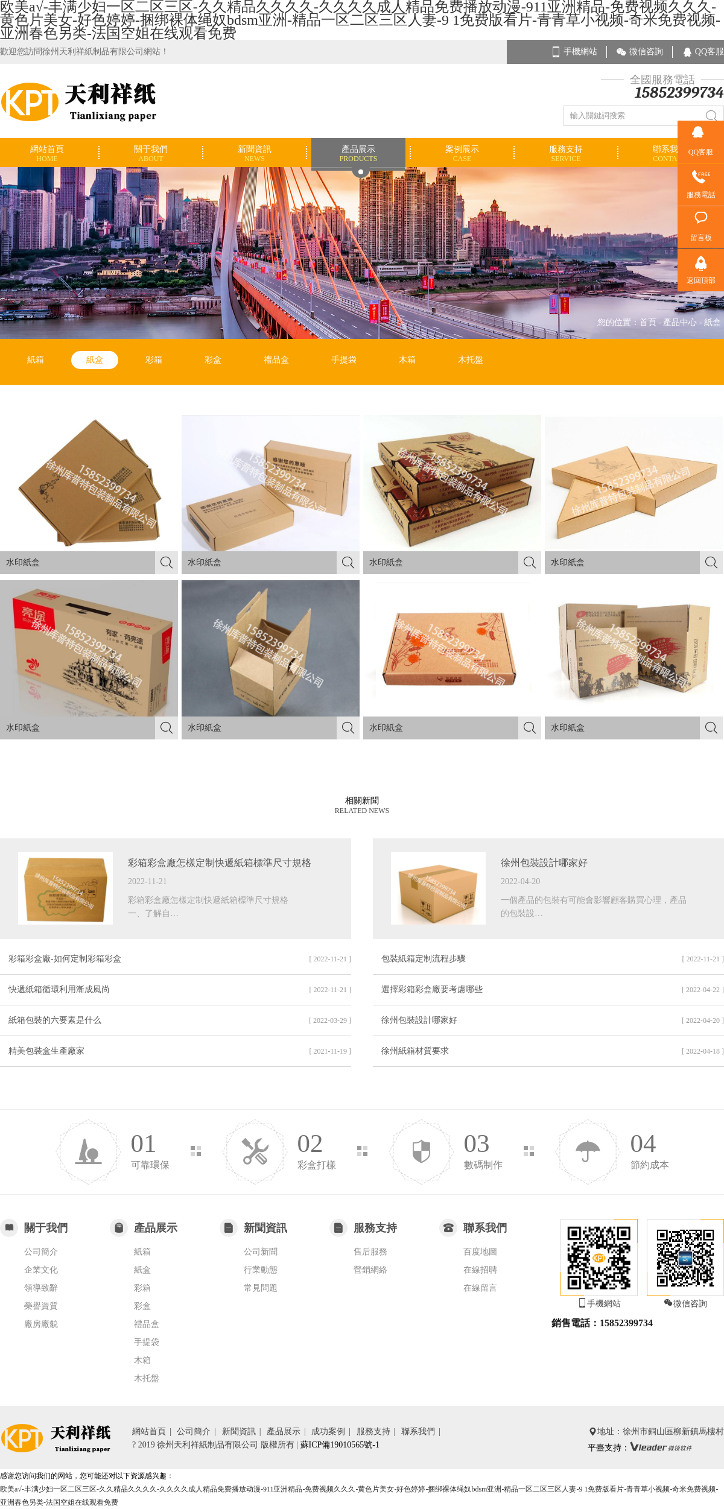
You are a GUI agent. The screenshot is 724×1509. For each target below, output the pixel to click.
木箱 (407, 359)
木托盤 (470, 359)
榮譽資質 (41, 1306)
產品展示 (288, 1431)
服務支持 (378, 1431)
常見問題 (261, 1287)
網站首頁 (153, 1431)
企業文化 (41, 1269)
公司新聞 (261, 1251)
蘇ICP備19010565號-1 (339, 1444)
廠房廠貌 (41, 1324)
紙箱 (35, 359)
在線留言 (480, 1287)
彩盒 (213, 359)
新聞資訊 (243, 1431)
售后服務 (370, 1251)
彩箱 (153, 359)
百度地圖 (480, 1251)
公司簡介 (41, 1251)
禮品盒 (276, 359)
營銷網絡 (370, 1269)
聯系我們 (422, 1431)
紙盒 (94, 359)
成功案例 (332, 1431)
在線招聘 (480, 1269)
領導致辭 (41, 1287)
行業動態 (261, 1269)
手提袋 (344, 359)
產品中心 (680, 322)
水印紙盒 (92, 562)
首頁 (648, 322)
